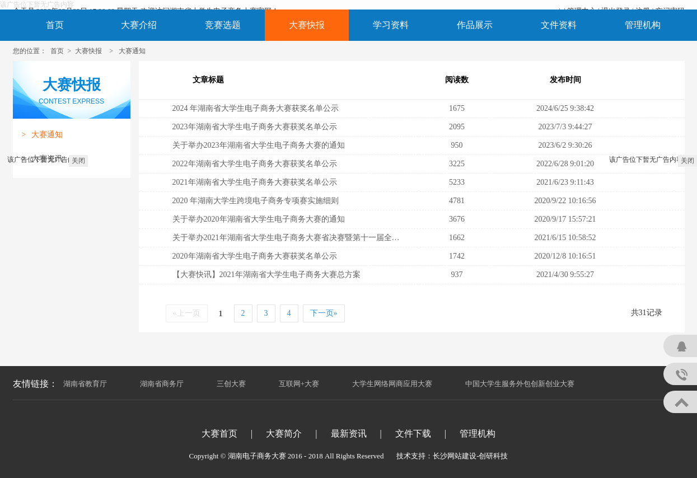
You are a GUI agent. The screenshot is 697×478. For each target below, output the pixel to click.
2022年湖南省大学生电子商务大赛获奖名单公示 (254, 164)
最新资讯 (349, 433)
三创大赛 (231, 383)
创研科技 (493, 456)
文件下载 (413, 433)
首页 (55, 25)
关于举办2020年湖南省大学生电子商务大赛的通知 (258, 219)
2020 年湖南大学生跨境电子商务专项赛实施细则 (255, 200)
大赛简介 (284, 433)
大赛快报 (307, 25)
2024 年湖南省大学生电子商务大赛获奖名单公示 (255, 108)
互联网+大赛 (299, 383)
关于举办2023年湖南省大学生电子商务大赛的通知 (258, 145)
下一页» (324, 313)
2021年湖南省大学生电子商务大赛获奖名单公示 (254, 182)
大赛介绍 (139, 25)
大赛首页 (219, 433)
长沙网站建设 (454, 456)
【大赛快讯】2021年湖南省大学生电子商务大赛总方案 (266, 274)
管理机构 (643, 25)
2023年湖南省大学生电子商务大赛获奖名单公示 (254, 127)
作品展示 (475, 25)
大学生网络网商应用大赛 (392, 383)
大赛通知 (132, 51)
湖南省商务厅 (162, 383)
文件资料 (559, 25)
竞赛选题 (223, 25)
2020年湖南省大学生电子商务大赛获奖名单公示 (254, 256)
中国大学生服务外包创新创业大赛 (519, 383)
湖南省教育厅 (85, 383)
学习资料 (391, 25)
